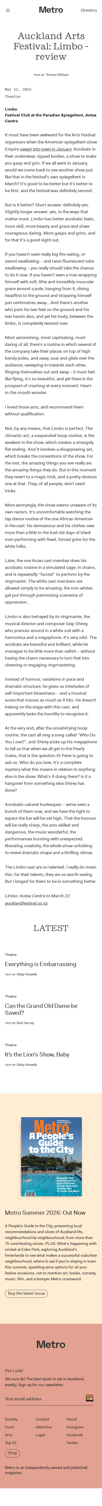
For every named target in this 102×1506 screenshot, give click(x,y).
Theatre (12, 96)
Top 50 (10, 1442)
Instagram (75, 1427)
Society (11, 1419)
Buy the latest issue (26, 1293)
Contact (42, 1419)
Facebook (74, 1434)
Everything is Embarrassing (40, 964)
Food (9, 1427)
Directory (89, 10)
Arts (8, 1434)
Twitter (72, 1442)
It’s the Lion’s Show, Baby (37, 1054)
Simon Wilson (57, 74)
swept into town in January (45, 149)
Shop (12, 1452)
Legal (40, 1434)
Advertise (44, 1427)
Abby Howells (21, 974)
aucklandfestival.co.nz (26, 903)
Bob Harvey (19, 1023)
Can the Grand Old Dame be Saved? (41, 1009)
